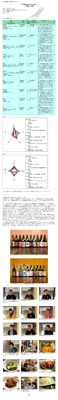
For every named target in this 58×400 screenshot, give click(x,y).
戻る (29, 394)
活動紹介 (7, 1)
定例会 (11, 1)
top (3, 1)
